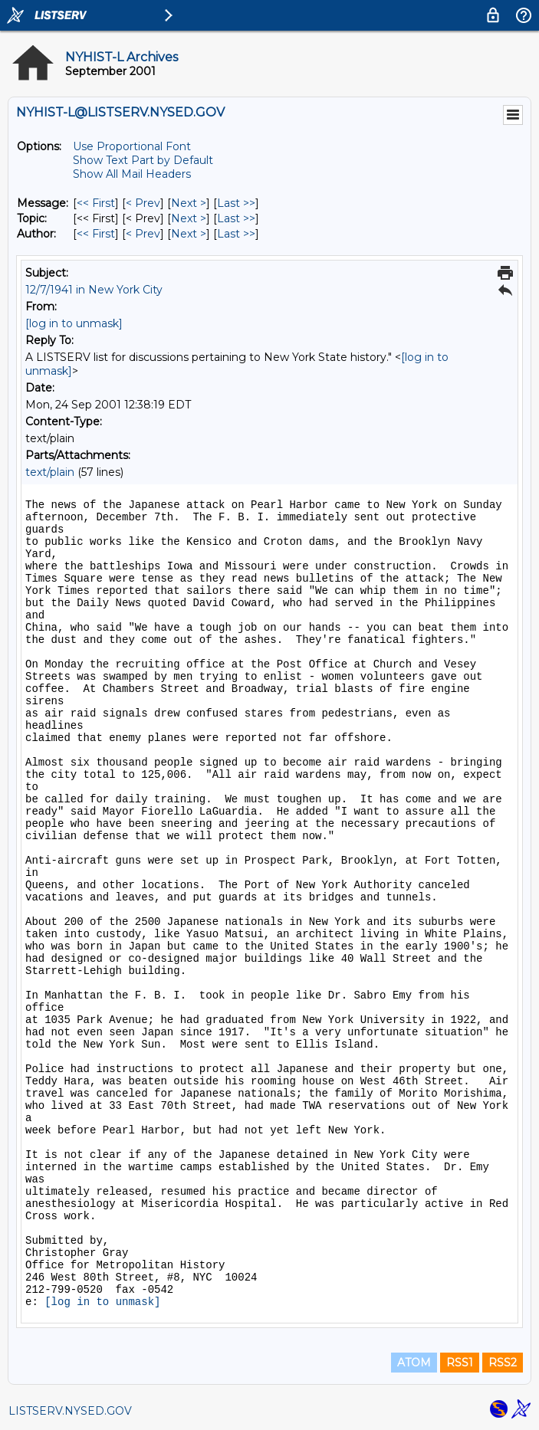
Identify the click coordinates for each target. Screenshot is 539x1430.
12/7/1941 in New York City (94, 290)
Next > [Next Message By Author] (188, 234)
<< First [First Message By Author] (96, 234)
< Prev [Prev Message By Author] (143, 234)
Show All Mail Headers (132, 174)
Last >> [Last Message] (236, 203)
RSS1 (459, 1362)
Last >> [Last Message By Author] (236, 234)
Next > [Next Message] (188, 203)
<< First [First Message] (96, 203)
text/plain (49, 472)
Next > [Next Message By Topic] (188, 218)
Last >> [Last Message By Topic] (236, 218)
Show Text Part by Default (143, 160)
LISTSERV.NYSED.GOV (70, 1411)
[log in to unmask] (74, 323)
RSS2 (502, 1362)
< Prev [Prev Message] (143, 203)
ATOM (414, 1362)
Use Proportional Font (132, 146)
